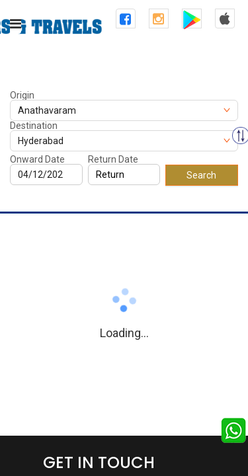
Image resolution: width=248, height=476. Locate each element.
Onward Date (37, 159)
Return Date (113, 159)
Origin (22, 95)
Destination (34, 125)
